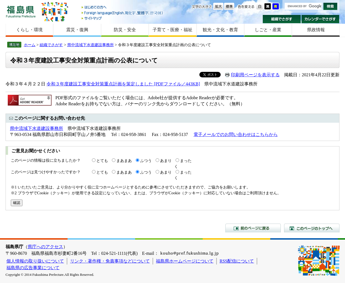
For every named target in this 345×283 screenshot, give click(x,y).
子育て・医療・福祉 (172, 29)
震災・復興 (77, 29)
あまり (166, 160)
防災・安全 (125, 29)
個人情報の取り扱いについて (35, 261)
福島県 (21, 11)
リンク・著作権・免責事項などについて (110, 261)
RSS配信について (237, 261)
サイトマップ (122, 18)
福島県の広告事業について (33, 267)
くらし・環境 (29, 29)
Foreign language (122, 12)
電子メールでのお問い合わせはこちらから (236, 134)
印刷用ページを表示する (255, 74)
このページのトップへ (311, 228)
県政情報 (316, 29)
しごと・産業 (268, 29)
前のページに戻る (253, 228)
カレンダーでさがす (320, 19)
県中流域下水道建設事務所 (90, 45)
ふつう (146, 160)
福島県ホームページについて (184, 261)
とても (102, 160)
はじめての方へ (122, 7)
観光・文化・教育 (220, 29)
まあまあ (124, 160)
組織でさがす (282, 19)
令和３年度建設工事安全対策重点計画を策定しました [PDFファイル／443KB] (123, 84)
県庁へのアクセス (45, 246)
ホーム (29, 45)
